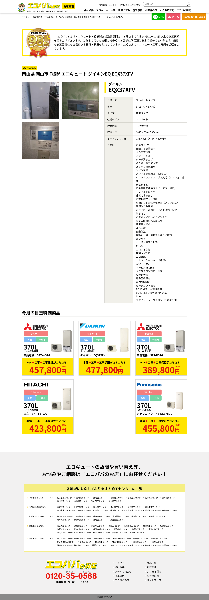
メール (173, 16)
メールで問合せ (123, 571)
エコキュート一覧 (105, 10)
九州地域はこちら (36, 516)
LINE (158, 17)
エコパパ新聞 (184, 10)
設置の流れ (124, 10)
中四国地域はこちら (37, 507)
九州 (42, 11)
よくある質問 (167, 10)
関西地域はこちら (36, 525)
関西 (48, 11)
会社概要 (89, 10)
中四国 (35, 11)
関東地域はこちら (36, 538)
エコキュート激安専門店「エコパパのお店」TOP (42, 17)
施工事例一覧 (70, 17)
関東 (53, 11)
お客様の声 (151, 10)
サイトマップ (154, 580)
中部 (29, 11)
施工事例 (137, 10)
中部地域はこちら (36, 497)
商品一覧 (151, 563)
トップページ (122, 563)
